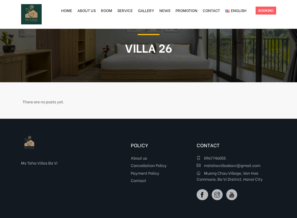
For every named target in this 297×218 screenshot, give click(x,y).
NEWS (164, 10)
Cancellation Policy (149, 165)
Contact (138, 180)
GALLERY (146, 10)
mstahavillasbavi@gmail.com (228, 165)
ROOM (106, 10)
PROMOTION (186, 10)
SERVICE (125, 10)
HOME (66, 10)
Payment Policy (145, 173)
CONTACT (211, 10)
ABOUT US (86, 10)
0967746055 (211, 158)
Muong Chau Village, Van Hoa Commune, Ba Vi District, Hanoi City (230, 176)
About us (139, 158)
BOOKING (265, 10)
